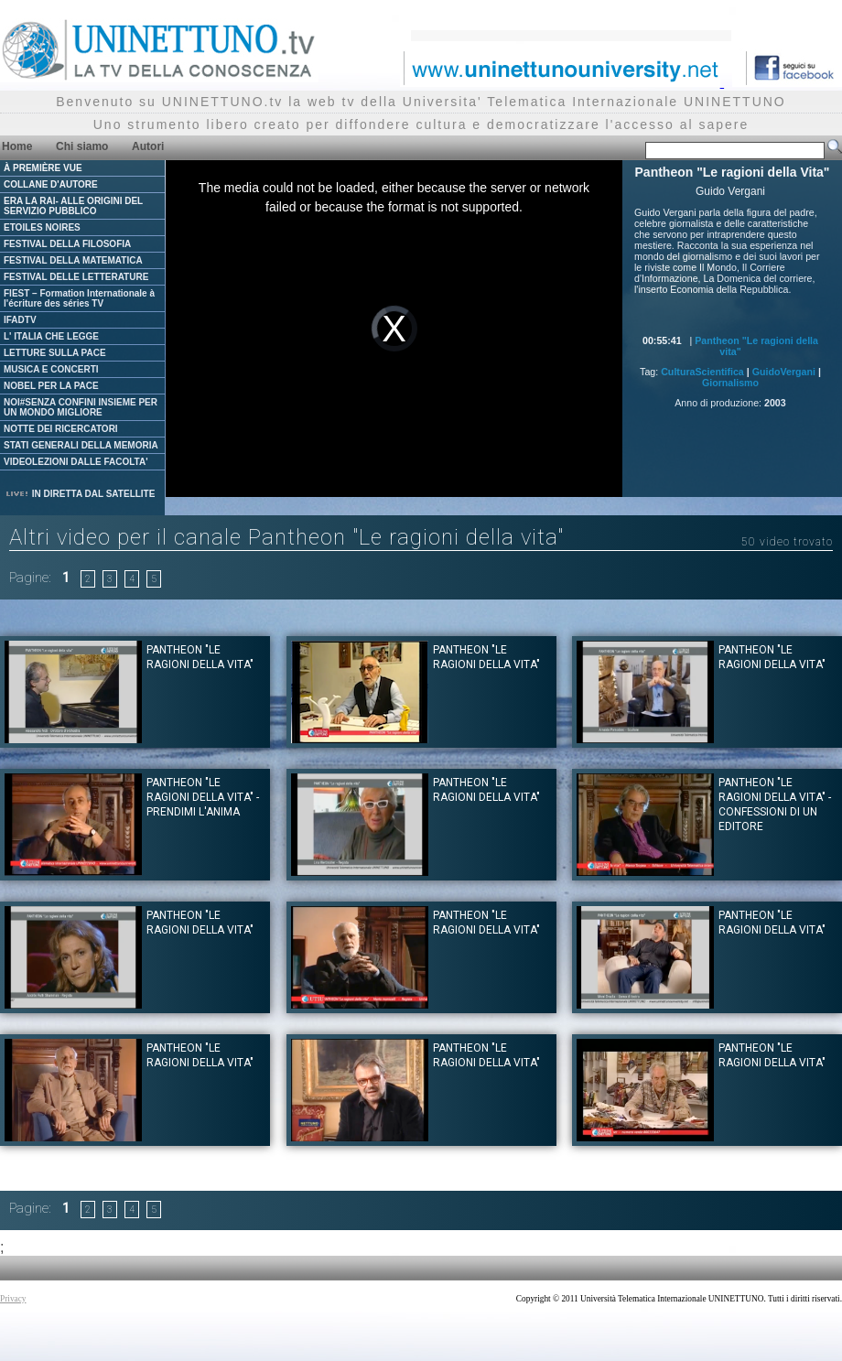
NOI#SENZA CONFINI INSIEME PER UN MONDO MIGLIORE (80, 407)
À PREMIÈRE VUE (43, 168)
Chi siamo (82, 146)
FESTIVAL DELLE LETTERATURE (76, 277)
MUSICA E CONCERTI (51, 369)
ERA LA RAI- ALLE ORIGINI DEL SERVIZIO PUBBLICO (73, 206)
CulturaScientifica (702, 371)
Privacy (13, 1298)
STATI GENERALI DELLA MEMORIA (81, 445)
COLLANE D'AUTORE (51, 184)
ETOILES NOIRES (42, 227)
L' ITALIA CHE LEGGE (51, 336)
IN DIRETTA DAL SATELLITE (80, 494)
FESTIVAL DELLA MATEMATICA (73, 260)
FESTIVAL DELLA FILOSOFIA (67, 244)
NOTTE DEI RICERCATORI (61, 429)
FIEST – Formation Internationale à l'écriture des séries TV (79, 298)
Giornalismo (730, 382)
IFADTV (20, 320)
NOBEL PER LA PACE (51, 386)
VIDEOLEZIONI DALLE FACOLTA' (76, 462)
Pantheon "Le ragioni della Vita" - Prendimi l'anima (202, 797)
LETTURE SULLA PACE (55, 353)
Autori (148, 146)
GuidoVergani (783, 371)
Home (17, 146)
